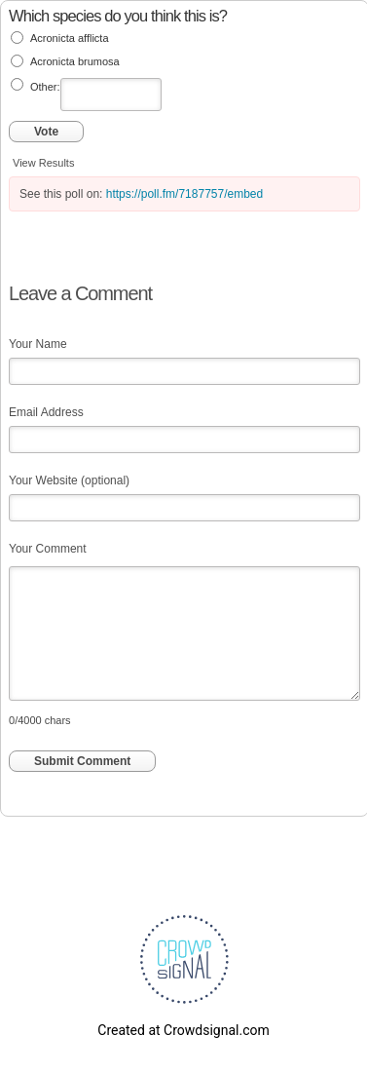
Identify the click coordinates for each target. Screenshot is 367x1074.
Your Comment (48, 549)
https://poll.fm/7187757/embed (184, 194)
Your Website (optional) (69, 480)
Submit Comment (82, 761)
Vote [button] (46, 131)
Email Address (46, 412)
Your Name (38, 344)
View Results (43, 163)
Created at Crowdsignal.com (183, 1030)
